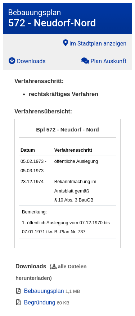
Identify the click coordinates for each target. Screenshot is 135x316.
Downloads (27, 61)
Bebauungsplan (44, 291)
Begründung (39, 302)
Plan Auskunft (103, 61)
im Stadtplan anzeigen (94, 43)
